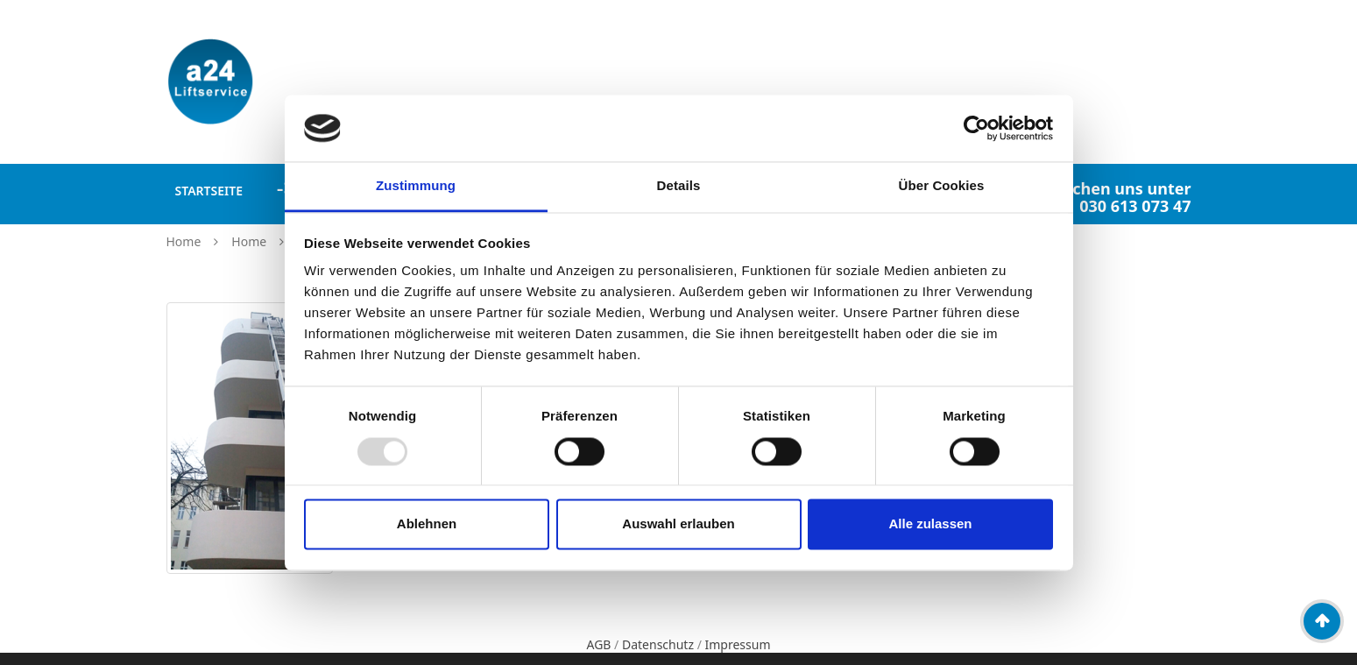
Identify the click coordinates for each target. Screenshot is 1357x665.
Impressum (738, 644)
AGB (598, 644)
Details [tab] (679, 186)
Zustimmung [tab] (416, 186)
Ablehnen (426, 524)
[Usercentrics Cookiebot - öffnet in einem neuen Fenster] (976, 128)
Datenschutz (658, 644)
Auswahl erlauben (678, 524)
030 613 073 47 (1135, 205)
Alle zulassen (930, 524)
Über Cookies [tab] (942, 186)
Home (183, 241)
